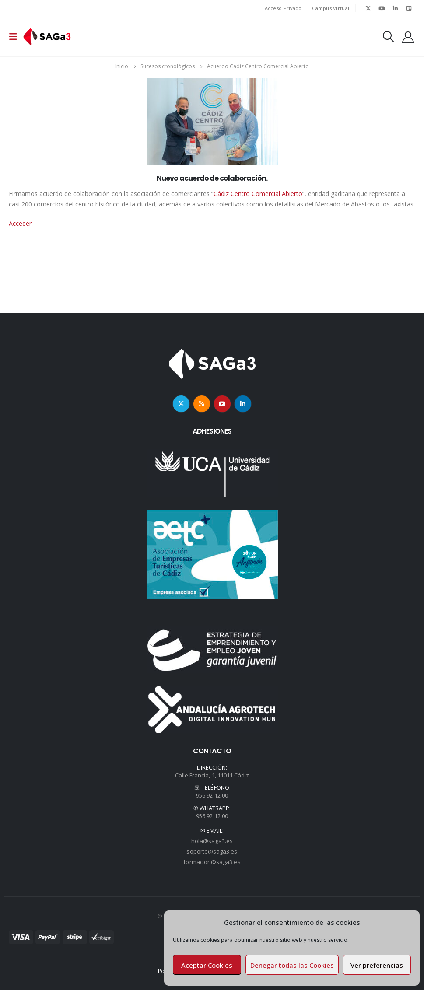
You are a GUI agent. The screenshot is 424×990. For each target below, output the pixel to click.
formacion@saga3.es (211, 862)
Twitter (181, 404)
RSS (201, 404)
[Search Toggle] (388, 36)
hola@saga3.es (212, 841)
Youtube (222, 404)
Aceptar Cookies (206, 965)
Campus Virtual (330, 8)
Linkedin (243, 404)
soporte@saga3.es (211, 851)
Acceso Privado (283, 8)
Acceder (20, 223)
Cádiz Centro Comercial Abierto (258, 193)
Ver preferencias (376, 965)
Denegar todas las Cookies (292, 965)
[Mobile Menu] (16, 36)
